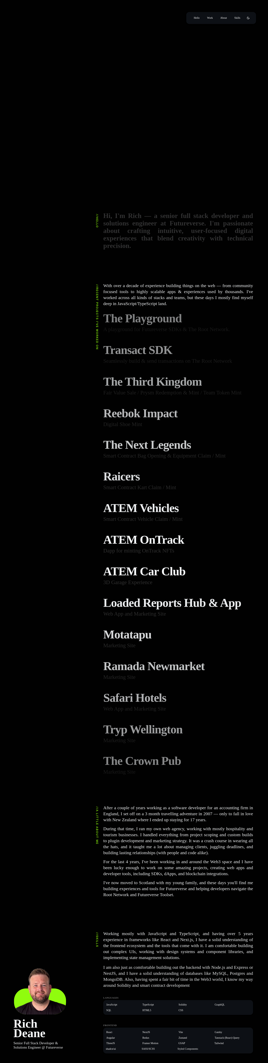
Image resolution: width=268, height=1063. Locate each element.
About (223, 17)
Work (210, 17)
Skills (237, 17)
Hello (197, 17)
